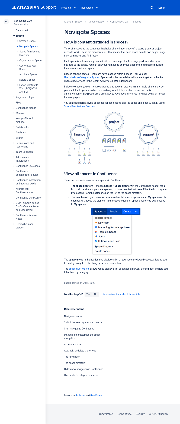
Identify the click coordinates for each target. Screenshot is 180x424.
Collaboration (23, 127)
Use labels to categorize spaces (81, 375)
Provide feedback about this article (121, 294)
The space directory (74, 363)
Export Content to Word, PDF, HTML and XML (28, 88)
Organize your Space (30, 60)
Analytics (21, 132)
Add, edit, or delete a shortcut (80, 350)
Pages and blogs (25, 97)
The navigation (72, 356)
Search (152, 8)
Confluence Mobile (26, 107)
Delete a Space (27, 79)
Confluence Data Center (28, 197)
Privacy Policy (105, 414)
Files (18, 102)
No (95, 294)
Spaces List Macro (79, 268)
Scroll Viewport (97, 395)
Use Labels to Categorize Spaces (82, 77)
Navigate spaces (73, 316)
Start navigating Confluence (79, 328)
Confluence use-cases (28, 166)
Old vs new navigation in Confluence (83, 369)
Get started (22, 30)
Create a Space (27, 41)
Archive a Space (28, 74)
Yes (88, 294)
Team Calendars (24, 151)
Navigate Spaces (28, 46)
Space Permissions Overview (79, 106)
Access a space (72, 344)
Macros (20, 113)
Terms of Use (124, 414)
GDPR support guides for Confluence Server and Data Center (27, 206)
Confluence (80, 395)
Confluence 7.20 (23, 20)
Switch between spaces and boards (83, 322)
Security (140, 414)
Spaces (20, 35)
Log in (161, 7)
